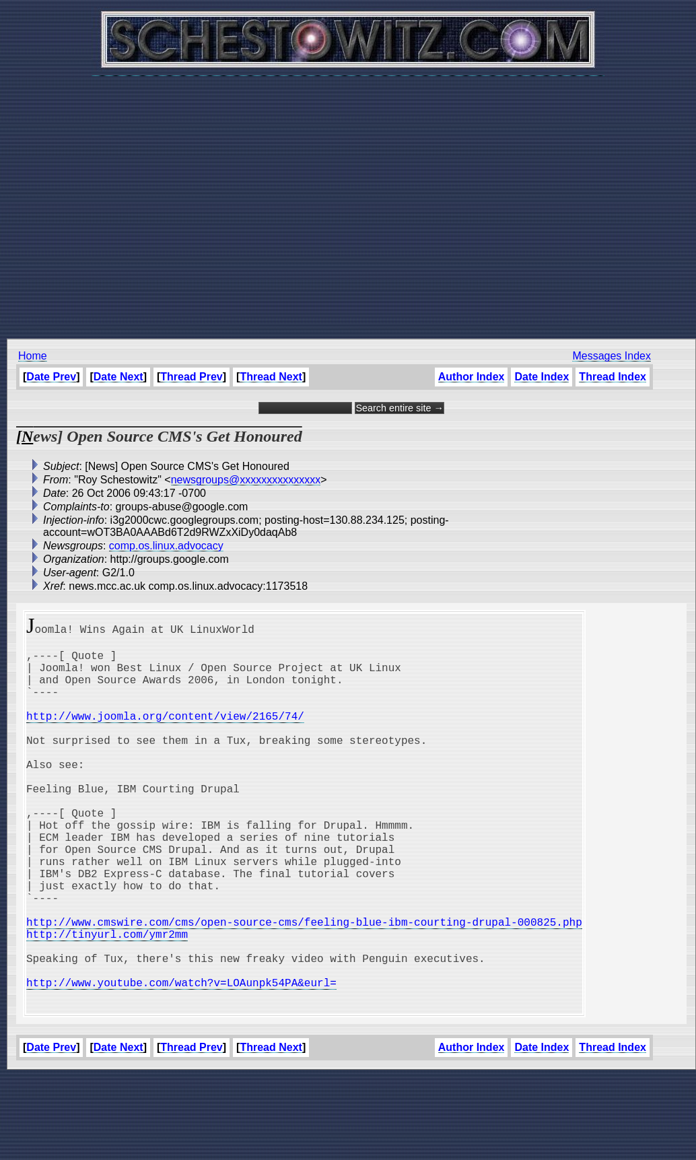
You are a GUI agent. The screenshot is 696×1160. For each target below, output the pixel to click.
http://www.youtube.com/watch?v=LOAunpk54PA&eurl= (181, 1060)
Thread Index (612, 376)
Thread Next (271, 376)
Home (32, 356)
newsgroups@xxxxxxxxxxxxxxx (246, 479)
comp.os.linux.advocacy (166, 545)
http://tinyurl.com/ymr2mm (107, 1001)
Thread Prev (191, 376)
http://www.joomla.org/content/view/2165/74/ (165, 734)
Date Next (118, 376)
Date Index (541, 376)
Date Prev (51, 376)
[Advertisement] (345, 200)
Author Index (471, 376)
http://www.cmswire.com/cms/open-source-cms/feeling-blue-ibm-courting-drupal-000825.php (304, 986)
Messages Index (611, 356)
